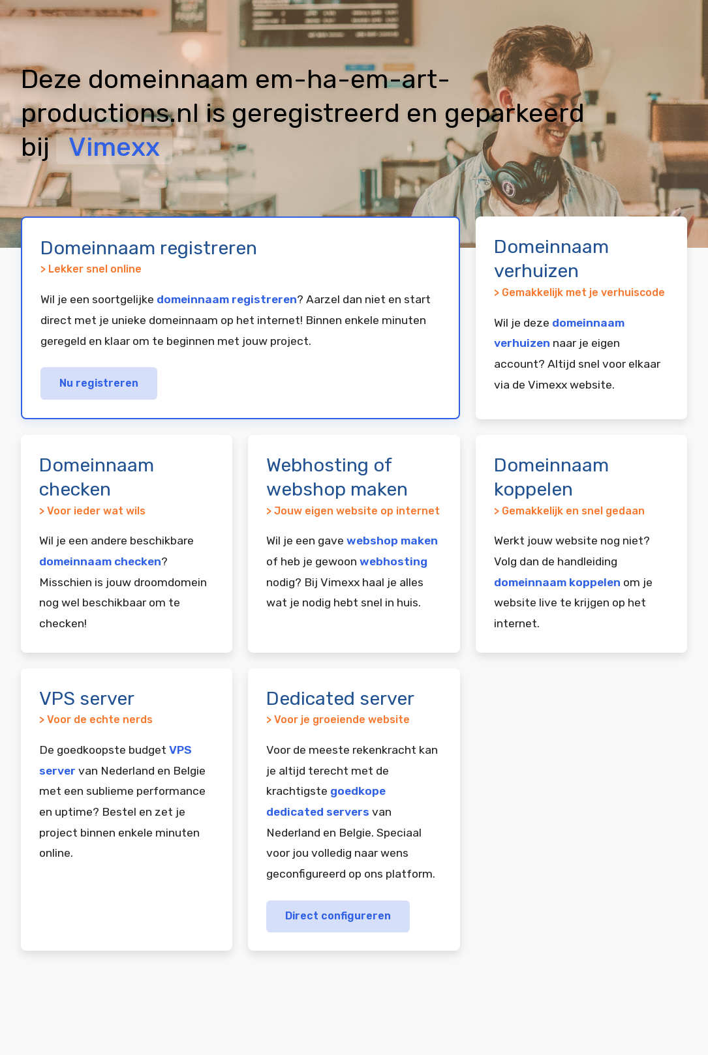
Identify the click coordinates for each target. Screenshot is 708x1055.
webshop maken (392, 540)
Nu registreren (98, 383)
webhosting (393, 561)
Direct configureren (338, 916)
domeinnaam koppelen (557, 582)
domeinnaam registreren (227, 299)
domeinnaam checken (100, 561)
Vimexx (114, 147)
